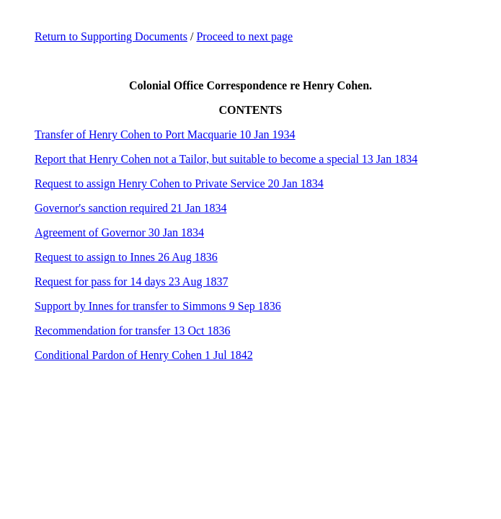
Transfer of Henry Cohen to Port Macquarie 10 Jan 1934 (165, 134)
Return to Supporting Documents (111, 36)
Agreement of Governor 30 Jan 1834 (119, 232)
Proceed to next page (244, 36)
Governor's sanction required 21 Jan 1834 (130, 208)
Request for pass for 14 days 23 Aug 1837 (131, 281)
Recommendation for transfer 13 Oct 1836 (132, 330)
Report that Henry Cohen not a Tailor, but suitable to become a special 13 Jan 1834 (226, 159)
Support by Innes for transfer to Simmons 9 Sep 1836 (158, 306)
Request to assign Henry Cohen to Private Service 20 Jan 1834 (179, 183)
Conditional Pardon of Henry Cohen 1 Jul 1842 (144, 355)
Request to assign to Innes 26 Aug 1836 (126, 257)
